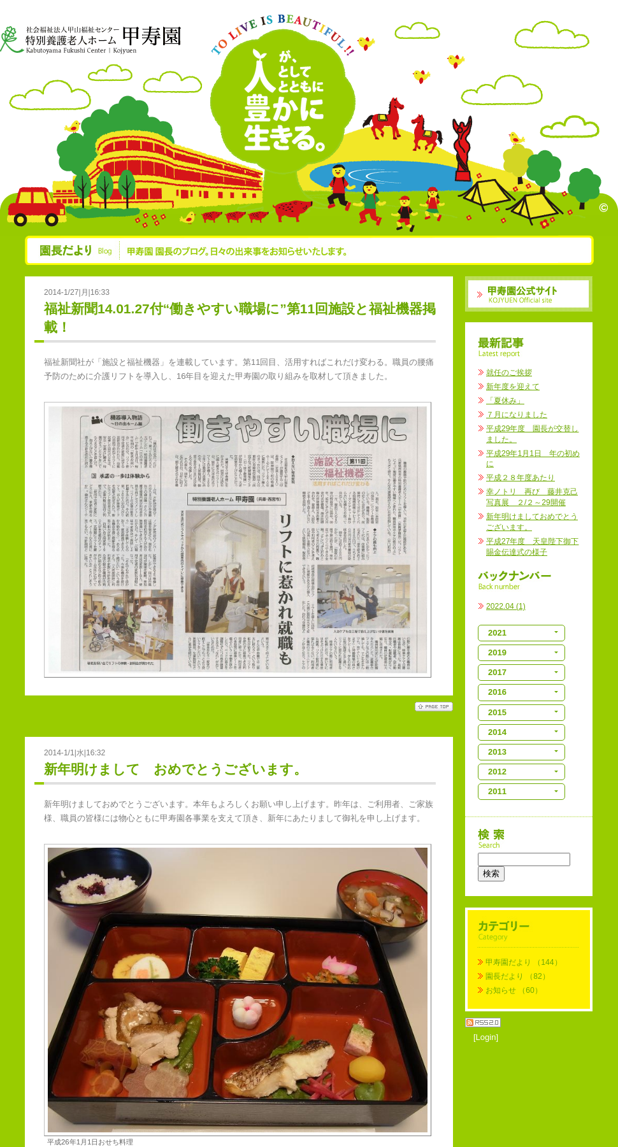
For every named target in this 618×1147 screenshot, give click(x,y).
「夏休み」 (505, 400)
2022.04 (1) (506, 606)
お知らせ (500, 990)
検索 (491, 873)
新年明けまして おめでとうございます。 (175, 769)
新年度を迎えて (513, 386)
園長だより (504, 976)
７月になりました (516, 414)
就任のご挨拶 (509, 372)
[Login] (485, 1037)
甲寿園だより (508, 962)
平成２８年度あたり (520, 477)
